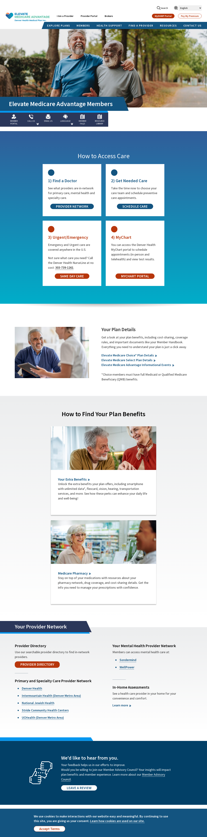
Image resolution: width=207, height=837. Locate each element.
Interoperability (83, 784)
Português (147, 791)
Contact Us (17, 799)
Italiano (127, 791)
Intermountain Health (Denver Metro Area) (51, 611)
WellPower (127, 583)
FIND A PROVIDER (141, 25)
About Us (45, 775)
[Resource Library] (103, 120)
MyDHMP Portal (163, 16)
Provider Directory (37, 580)
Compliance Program (86, 789)
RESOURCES (168, 25)
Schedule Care (135, 206)
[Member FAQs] (85, 120)
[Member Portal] (14, 120)
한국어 (126, 785)
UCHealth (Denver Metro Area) (43, 633)
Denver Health (32, 604)
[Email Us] (50, 120)
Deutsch (183, 781)
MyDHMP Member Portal (21, 772)
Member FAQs (48, 770)
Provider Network (72, 206)
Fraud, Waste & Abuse (86, 794)
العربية (164, 785)
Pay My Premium (190, 16)
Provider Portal (89, 16)
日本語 (126, 795)
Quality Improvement (53, 796)
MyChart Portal (135, 276)
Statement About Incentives (50, 803)
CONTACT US (192, 25)
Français (146, 781)
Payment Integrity (84, 799)
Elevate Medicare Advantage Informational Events (136, 365)
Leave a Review (79, 703)
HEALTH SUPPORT (109, 25)
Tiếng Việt (166, 781)
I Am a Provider (65, 16)
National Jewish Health (38, 619)
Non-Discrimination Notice (85, 772)
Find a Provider (20, 779)
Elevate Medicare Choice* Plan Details (127, 355)
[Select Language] (190, 8)
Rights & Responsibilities (55, 791)
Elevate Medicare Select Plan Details (126, 360)
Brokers (109, 16)
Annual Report (49, 780)
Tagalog (127, 781)
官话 (162, 775)
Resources (17, 794)
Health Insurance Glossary (83, 806)
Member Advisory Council (55, 786)
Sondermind (128, 575)
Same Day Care (72, 276)
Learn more (120, 621)
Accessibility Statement (88, 779)
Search (162, 8)
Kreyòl (164, 791)
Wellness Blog (19, 789)
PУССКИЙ (147, 785)
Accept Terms (49, 829)
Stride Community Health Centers (45, 626)
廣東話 (182, 775)
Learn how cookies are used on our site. (117, 821)
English (126, 775)
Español (146, 775)
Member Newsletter (23, 784)
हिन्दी (181, 786)
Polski (182, 791)
